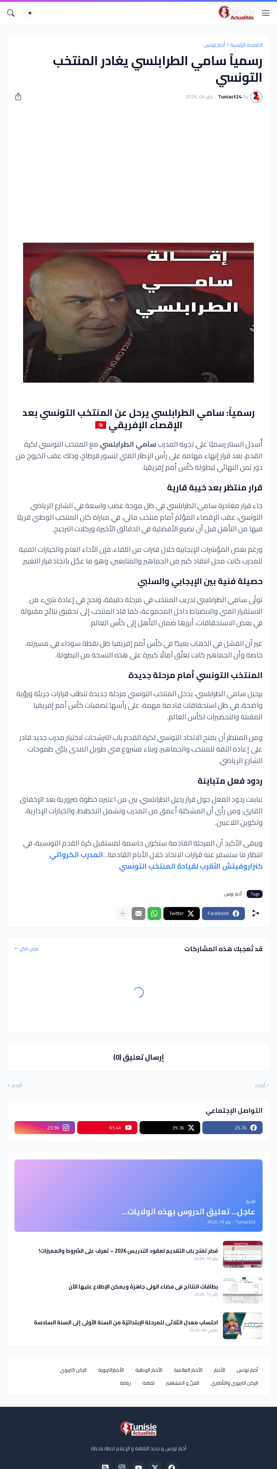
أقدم (17, 1085)
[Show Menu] (266, 13)
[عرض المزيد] (122, 913)
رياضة (125, 1383)
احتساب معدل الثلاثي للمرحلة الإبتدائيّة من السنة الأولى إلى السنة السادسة (126, 1322)
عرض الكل (29, 949)
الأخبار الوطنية (148, 1370)
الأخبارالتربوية (111, 1370)
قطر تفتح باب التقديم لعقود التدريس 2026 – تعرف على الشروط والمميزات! (128, 1251)
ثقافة (148, 1383)
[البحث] (11, 13)
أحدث (260, 1085)
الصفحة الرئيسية (246, 44)
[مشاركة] (20, 96)
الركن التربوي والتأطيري (234, 1383)
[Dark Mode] (28, 13)
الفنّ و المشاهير (182, 1383)
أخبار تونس (214, 44)
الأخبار (219, 1370)
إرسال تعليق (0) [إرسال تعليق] (138, 1057)
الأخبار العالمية (188, 1370)
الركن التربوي (73, 1370)
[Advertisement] (138, 162)
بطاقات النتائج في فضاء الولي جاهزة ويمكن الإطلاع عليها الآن (143, 1286)
